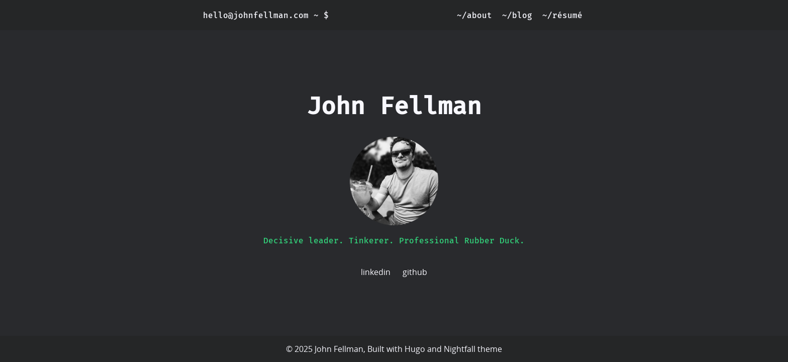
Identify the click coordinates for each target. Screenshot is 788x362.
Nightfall (459, 348)
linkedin (375, 272)
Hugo (415, 348)
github (415, 272)
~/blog (517, 15)
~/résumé (562, 15)
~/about (474, 15)
